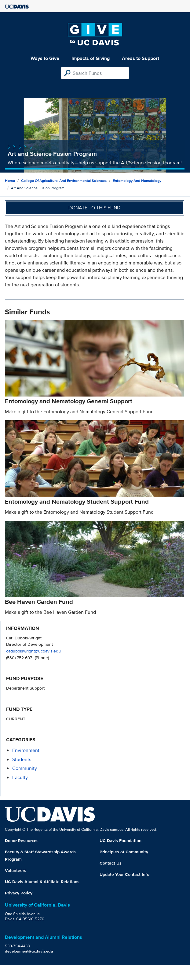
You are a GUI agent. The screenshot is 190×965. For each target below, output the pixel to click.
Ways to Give (45, 58)
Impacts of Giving (90, 58)
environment (25, 750)
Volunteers (15, 870)
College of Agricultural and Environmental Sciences (64, 180)
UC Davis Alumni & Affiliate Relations (42, 882)
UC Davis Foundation (120, 840)
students (21, 759)
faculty (20, 777)
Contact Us (111, 863)
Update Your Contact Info (124, 874)
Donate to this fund (94, 207)
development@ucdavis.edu (29, 951)
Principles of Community (124, 852)
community (24, 768)
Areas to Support (140, 58)
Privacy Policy (18, 893)
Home (10, 180)
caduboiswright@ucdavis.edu (33, 651)
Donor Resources (21, 840)
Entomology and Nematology (137, 180)
